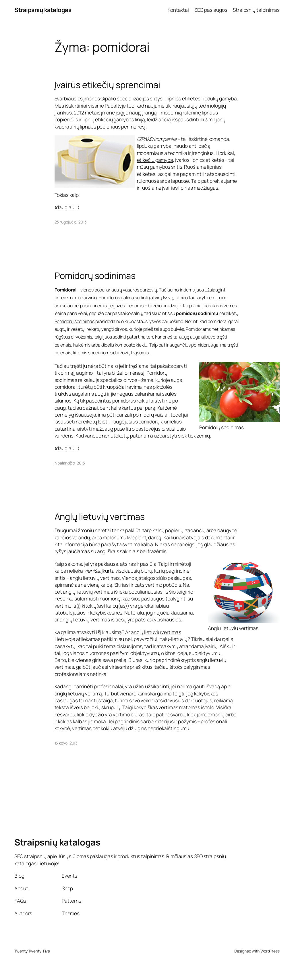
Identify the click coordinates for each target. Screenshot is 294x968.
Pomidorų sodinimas (95, 276)
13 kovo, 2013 (66, 743)
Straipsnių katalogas (42, 10)
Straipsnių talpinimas (256, 9)
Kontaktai (178, 9)
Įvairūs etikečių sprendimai (107, 85)
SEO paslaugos (210, 9)
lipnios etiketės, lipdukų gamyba (202, 98)
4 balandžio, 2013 (70, 463)
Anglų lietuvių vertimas (100, 517)
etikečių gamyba (155, 159)
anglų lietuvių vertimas (156, 632)
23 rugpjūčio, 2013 (71, 222)
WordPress (270, 951)
